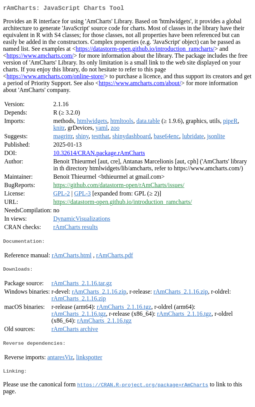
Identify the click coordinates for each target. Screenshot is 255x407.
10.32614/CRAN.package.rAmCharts (99, 154)
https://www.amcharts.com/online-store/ (55, 77)
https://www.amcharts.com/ (40, 57)
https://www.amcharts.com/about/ (140, 84)
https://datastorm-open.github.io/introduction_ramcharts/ (145, 50)
